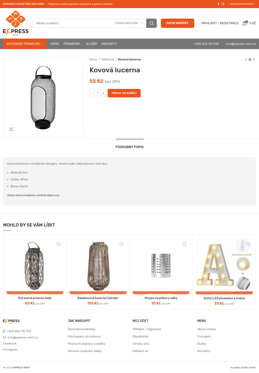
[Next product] (254, 60)
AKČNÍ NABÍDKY (178, 23)
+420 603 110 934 (206, 44)
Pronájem (204, 336)
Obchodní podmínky (82, 329)
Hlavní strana (206, 329)
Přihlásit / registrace (147, 329)
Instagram (10, 349)
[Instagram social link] (223, 4)
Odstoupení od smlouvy (84, 336)
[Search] (94, 23)
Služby (201, 343)
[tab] (130, 145)
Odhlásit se (140, 351)
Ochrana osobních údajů (85, 351)
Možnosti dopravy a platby (86, 343)
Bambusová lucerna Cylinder (98, 298)
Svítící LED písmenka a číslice (224, 298)
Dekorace (108, 59)
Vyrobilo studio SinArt (243, 367)
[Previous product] (246, 60)
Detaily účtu (141, 343)
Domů (93, 59)
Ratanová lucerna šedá (35, 298)
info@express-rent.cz (241, 44)
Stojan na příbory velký (161, 298)
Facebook (10, 343)
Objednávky (141, 336)
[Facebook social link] (218, 4)
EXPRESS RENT (21, 367)
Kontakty (203, 351)
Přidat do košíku (124, 93)
